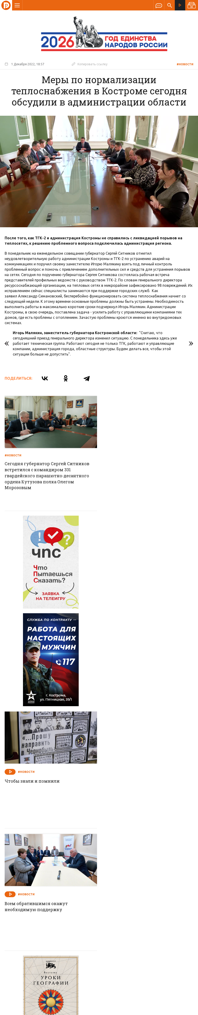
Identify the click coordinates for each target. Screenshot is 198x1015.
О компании (42, 897)
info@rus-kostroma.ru (48, 927)
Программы (156, 897)
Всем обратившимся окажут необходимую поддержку (36, 710)
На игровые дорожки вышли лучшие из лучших (146, 832)
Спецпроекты (90, 897)
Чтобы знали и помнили (129, 585)
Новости (66, 897)
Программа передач (124, 897)
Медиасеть (184, 1009)
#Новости (185, 64)
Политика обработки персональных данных (48, 993)
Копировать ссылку (89, 64)
